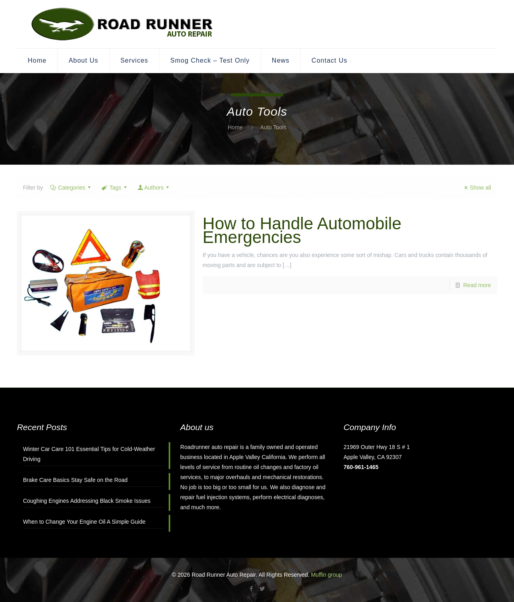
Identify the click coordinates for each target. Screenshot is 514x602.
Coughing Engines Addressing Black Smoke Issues (87, 501)
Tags (114, 187)
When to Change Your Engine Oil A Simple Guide (84, 521)
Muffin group (326, 574)
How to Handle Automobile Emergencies (302, 230)
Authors (154, 187)
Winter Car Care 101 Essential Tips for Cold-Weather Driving (89, 454)
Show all (476, 187)
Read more (477, 285)
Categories (71, 187)
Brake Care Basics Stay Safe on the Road (75, 480)
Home (235, 127)
